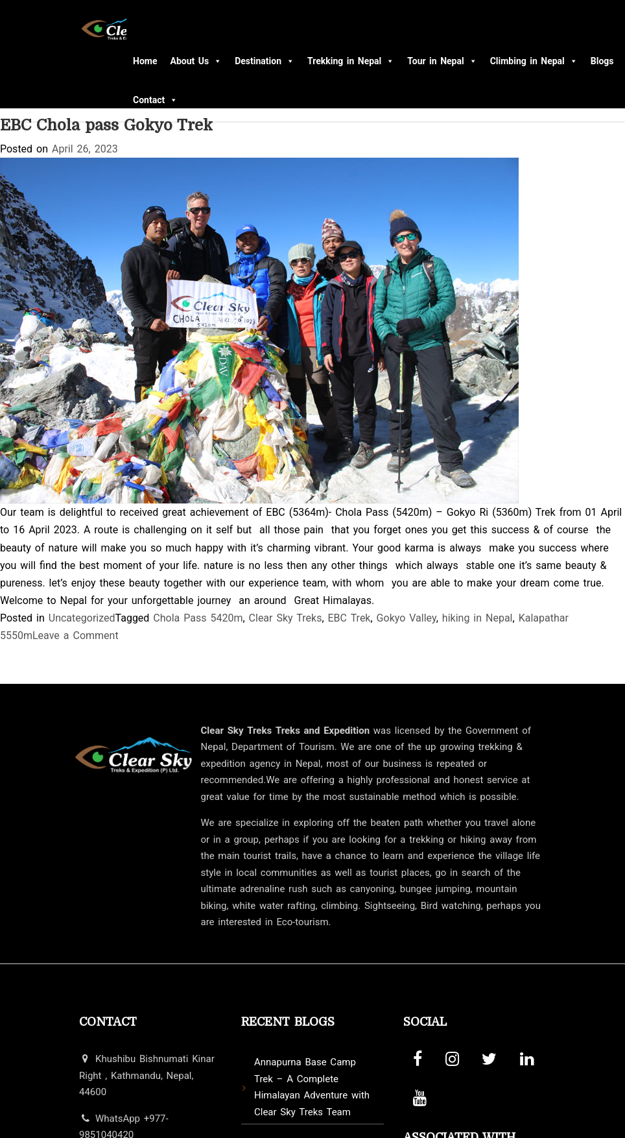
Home (145, 61)
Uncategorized (82, 618)
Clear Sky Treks (285, 618)
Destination (264, 61)
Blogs (602, 61)
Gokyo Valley (406, 618)
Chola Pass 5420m (197, 618)
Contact (155, 99)
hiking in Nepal (477, 618)
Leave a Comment (75, 635)
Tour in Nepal (442, 61)
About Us (196, 61)
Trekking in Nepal (350, 61)
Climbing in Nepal (534, 61)
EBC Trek (349, 618)
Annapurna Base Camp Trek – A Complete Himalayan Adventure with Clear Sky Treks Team (312, 1087)
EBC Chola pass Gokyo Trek (106, 125)
